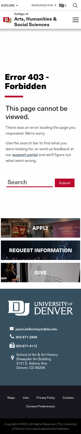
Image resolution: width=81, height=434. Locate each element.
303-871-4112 (26, 345)
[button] (43, 5)
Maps (11, 397)
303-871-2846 (26, 336)
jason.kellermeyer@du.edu (36, 328)
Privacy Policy (46, 397)
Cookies (68, 397)
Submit (64, 183)
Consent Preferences (40, 406)
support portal (25, 154)
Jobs (26, 397)
